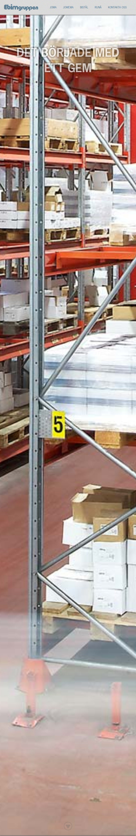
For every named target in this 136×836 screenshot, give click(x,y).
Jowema (68, 7)
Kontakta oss (117, 7)
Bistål (84, 7)
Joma (53, 7)
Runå (98, 7)
